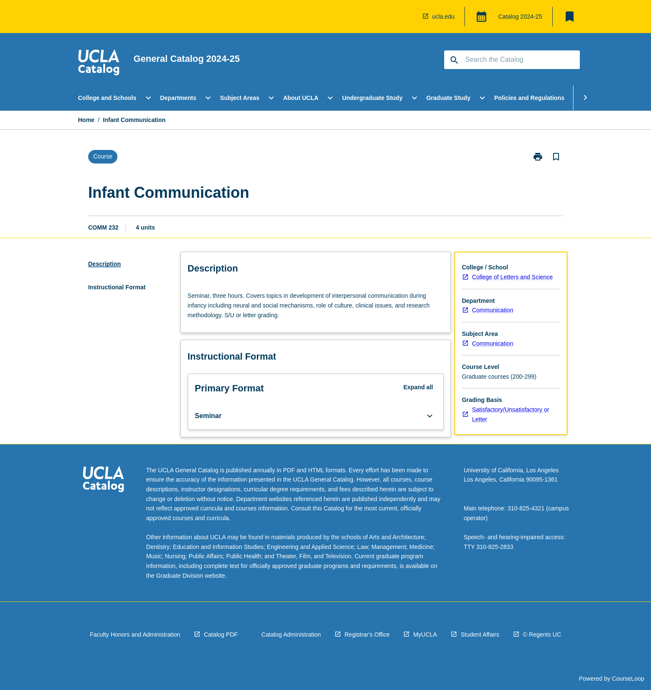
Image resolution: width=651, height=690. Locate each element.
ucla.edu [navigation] (443, 16)
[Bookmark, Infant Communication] (556, 156)
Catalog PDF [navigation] (221, 634)
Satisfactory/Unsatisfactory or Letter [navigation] (510, 414)
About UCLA (300, 97)
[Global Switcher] (481, 16)
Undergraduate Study (372, 97)
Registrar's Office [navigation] (367, 634)
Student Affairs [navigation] (480, 634)
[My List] (569, 16)
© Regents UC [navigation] (542, 634)
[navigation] (99, 63)
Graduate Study (448, 97)
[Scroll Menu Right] (585, 98)
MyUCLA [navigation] (425, 634)
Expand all (418, 387)
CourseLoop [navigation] (628, 678)
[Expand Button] (430, 416)
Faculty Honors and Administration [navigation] (135, 634)
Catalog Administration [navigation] (291, 634)
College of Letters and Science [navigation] (512, 277)
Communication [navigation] (492, 310)
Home (86, 119)
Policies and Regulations (529, 97)
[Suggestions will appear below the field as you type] (512, 59)
